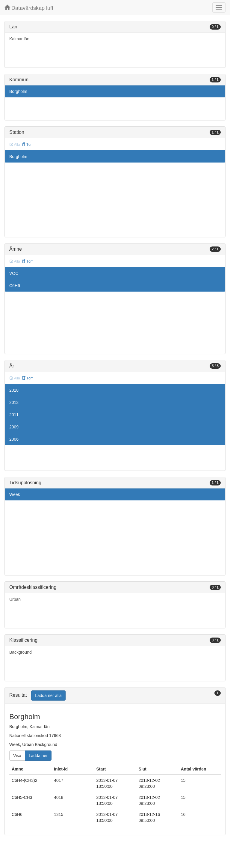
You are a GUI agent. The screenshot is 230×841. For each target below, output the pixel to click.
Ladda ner (38, 755)
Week (14, 494)
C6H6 (14, 285)
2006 (14, 439)
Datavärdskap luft (28, 8)
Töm (28, 145)
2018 (14, 390)
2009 (14, 427)
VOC (13, 273)
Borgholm (18, 91)
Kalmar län (19, 38)
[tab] (115, 695)
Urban (15, 599)
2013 (14, 402)
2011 (14, 414)
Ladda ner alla (48, 695)
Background (20, 652)
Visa (17, 755)
